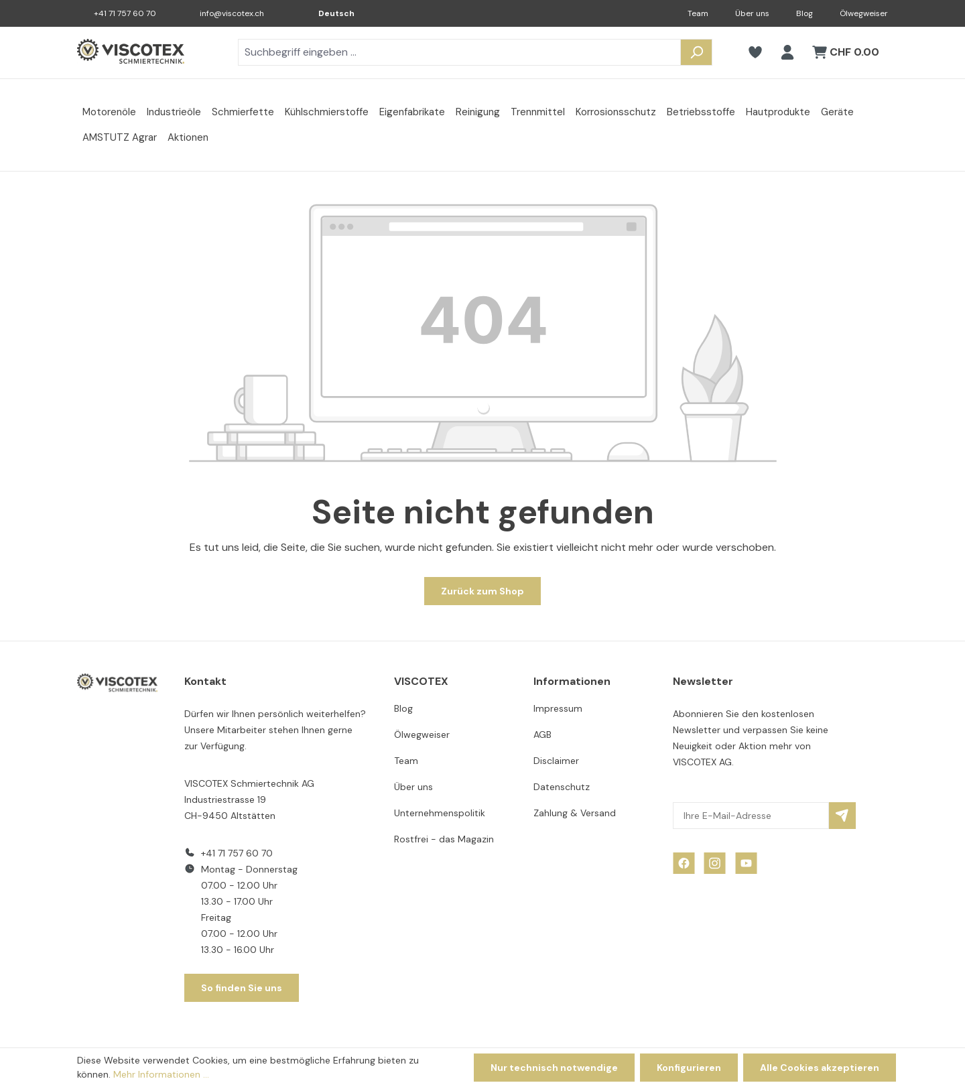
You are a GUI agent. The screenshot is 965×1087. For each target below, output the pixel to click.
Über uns (752, 13)
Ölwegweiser (864, 13)
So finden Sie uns (241, 988)
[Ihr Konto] (787, 52)
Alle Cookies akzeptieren (819, 1068)
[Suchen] (696, 52)
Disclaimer (556, 761)
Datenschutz (561, 787)
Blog (804, 13)
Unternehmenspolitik (439, 813)
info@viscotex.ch (232, 13)
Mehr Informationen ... (161, 1074)
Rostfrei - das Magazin (444, 839)
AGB (542, 734)
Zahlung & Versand (574, 813)
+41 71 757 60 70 (125, 13)
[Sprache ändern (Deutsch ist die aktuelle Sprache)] (327, 13)
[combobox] (459, 52)
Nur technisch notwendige (554, 1068)
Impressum (557, 708)
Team (698, 13)
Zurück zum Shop (482, 591)
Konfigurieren (689, 1068)
